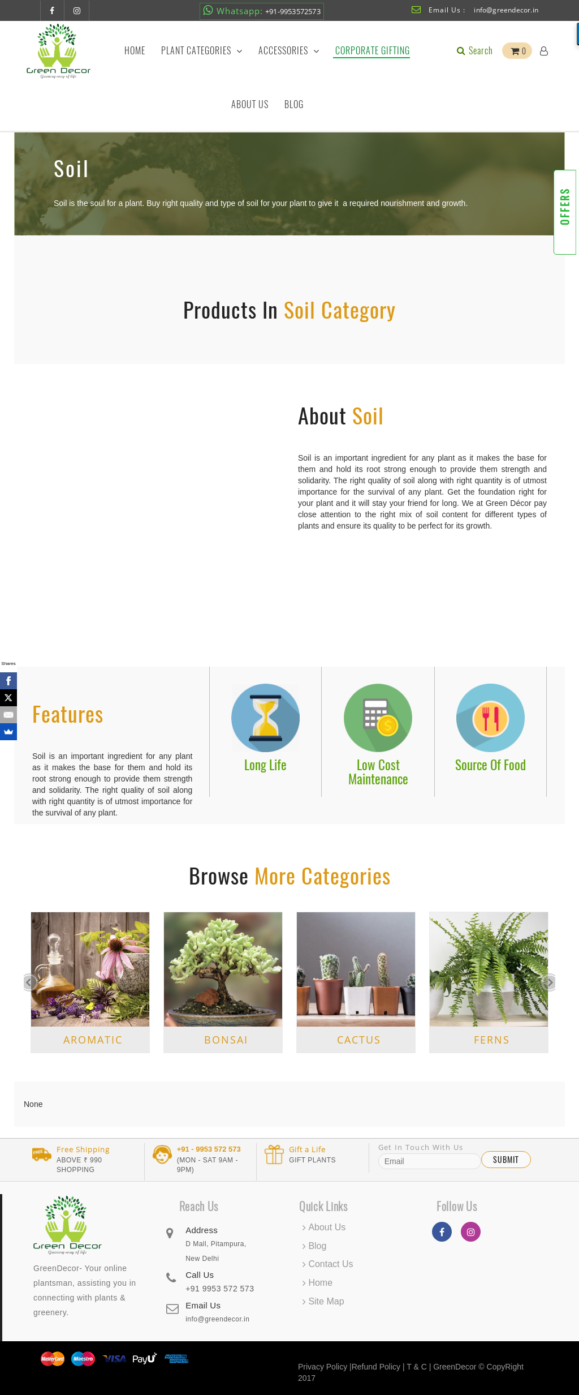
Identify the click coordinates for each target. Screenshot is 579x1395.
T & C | (419, 1366)
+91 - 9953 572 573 (209, 1149)
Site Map (326, 1301)
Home (134, 50)
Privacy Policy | (325, 1366)
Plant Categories (202, 50)
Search (474, 50)
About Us (250, 104)
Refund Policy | (379, 1366)
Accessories (288, 50)
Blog (294, 104)
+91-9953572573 (262, 10)
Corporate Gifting (372, 50)
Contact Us (330, 1264)
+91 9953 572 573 (219, 1288)
